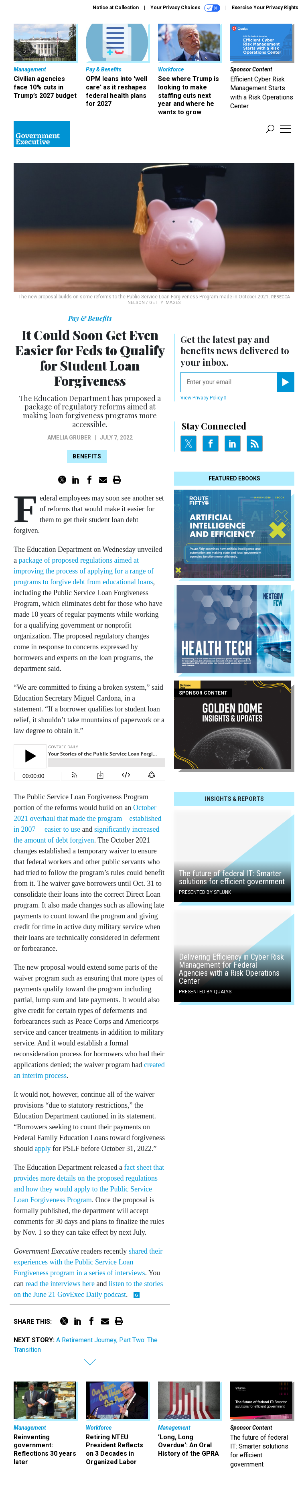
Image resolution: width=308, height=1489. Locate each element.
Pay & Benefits (90, 318)
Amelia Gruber (69, 437)
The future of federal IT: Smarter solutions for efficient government (232, 877)
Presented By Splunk (205, 892)
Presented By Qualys (205, 992)
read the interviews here (59, 1284)
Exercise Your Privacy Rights (265, 7)
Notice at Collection (116, 7)
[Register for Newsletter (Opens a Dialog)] (285, 382)
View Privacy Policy (203, 398)
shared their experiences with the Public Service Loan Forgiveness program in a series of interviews (88, 1262)
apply (43, 1149)
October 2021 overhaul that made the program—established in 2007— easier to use (87, 818)
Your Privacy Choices (185, 8)
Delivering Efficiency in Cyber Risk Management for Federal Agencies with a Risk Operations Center (231, 969)
